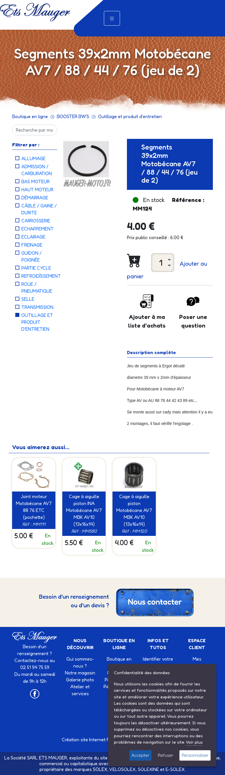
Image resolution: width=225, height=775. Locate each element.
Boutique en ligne (30, 116)
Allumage (33, 158)
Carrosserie (35, 221)
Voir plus (194, 742)
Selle (27, 299)
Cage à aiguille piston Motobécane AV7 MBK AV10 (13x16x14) (134, 510)
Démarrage (34, 198)
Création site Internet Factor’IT (93, 739)
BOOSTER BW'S (73, 116)
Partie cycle (36, 268)
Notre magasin (80, 673)
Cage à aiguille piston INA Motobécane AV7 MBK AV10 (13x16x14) (84, 510)
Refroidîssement (41, 276)
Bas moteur (35, 181)
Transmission (37, 307)
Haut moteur (37, 189)
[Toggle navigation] (112, 18)
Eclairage (33, 237)
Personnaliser (195, 755)
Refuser (165, 755)
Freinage (31, 245)
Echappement (37, 229)
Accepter (140, 755)
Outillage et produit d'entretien (130, 116)
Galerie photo (80, 680)
